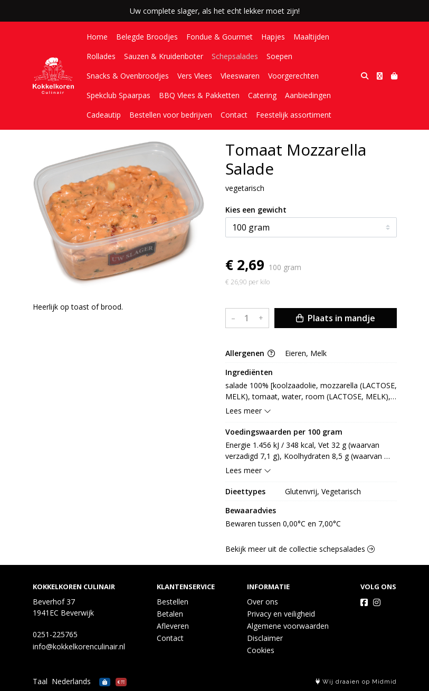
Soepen (279, 56)
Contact (234, 115)
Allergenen (250, 353)
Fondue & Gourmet (219, 37)
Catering (262, 95)
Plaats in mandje (335, 318)
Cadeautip (104, 115)
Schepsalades (235, 56)
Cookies (260, 650)
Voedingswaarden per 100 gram (283, 432)
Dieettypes (245, 491)
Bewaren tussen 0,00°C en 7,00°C (283, 524)
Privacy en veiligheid (281, 614)
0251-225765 (55, 634)
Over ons (262, 602)
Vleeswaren (240, 76)
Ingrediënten (249, 372)
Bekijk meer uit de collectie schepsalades (300, 549)
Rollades (101, 56)
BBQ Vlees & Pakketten (199, 95)
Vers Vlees (194, 76)
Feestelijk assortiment (293, 115)
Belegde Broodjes (147, 37)
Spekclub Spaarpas (118, 95)
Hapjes (273, 37)
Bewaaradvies (250, 510)
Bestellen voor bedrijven (170, 115)
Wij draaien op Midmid (356, 681)
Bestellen (172, 602)
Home (97, 37)
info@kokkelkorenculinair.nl (79, 646)
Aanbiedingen (308, 95)
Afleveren (173, 626)
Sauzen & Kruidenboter (163, 56)
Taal (40, 681)
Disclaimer (265, 638)
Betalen (170, 614)
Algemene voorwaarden (288, 626)
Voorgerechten (293, 76)
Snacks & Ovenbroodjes (128, 76)
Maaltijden (311, 37)
